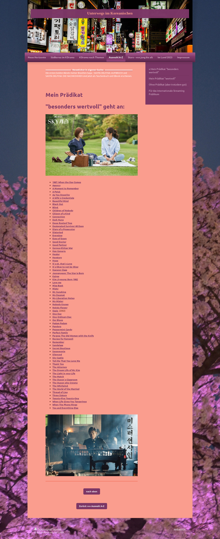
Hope (55, 260)
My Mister (57, 301)
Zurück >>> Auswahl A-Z (91, 506)
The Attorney (59, 367)
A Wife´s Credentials (63, 197)
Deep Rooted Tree (62, 223)
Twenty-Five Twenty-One (65, 398)
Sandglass (57, 345)
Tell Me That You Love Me (66, 360)
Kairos (55, 276)
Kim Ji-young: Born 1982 (65, 279)
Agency (56, 185)
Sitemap (57, 529)
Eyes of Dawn (59, 238)
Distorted (57, 232)
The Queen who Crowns (65, 382)
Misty (55, 288)
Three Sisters (59, 395)
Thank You (58, 363)
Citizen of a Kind (61, 213)
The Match (58, 376)
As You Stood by (61, 194)
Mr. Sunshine (59, 291)
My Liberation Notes (63, 298)
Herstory (57, 257)
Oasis (55, 310)
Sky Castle (58, 357)
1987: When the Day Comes (66, 182)
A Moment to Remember (65, 188)
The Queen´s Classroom (64, 379)
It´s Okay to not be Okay (65, 266)
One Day (57, 313)
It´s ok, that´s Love (62, 263)
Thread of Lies (60, 392)
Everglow (57, 235)
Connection (58, 216)
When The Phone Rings (64, 404)
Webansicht (180, 529)
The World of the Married (65, 388)
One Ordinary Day (62, 316)
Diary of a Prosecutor (63, 229)
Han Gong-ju (59, 251)
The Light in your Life (63, 373)
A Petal (56, 191)
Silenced (57, 354)
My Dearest (58, 295)
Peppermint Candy (62, 329)
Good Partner (59, 244)
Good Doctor (59, 241)
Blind (55, 207)
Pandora (56, 326)
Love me (56, 282)
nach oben (91, 491)
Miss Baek (57, 285)
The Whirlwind (60, 385)
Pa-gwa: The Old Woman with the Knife (73, 335)
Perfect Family (60, 332)
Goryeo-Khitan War (62, 248)
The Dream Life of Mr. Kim (66, 370)
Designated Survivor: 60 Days (68, 226)
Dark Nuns (58, 219)
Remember (58, 342)
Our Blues (57, 320)
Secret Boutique (61, 348)
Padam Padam (59, 323)
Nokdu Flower (59, 307)
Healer (56, 254)
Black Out (57, 204)
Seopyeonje (58, 351)
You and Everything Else (65, 407)
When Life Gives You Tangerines (69, 401)
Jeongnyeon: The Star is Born (68, 273)
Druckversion (43, 529)
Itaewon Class (59, 269)
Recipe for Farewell (62, 338)
